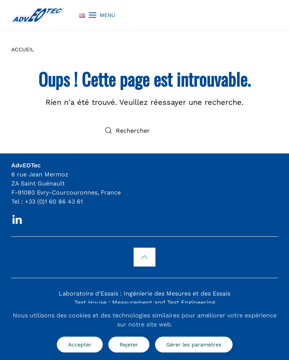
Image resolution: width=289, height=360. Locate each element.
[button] (102, 15)
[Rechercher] (144, 130)
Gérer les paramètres (193, 345)
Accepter (79, 345)
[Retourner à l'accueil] (37, 15)
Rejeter (129, 345)
